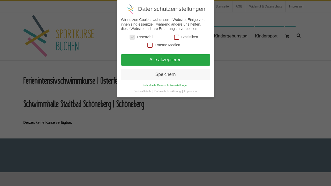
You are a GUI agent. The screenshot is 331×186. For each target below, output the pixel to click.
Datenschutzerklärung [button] (168, 89)
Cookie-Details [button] (142, 89)
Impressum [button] (191, 89)
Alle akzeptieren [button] (165, 57)
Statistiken (186, 35)
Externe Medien (163, 43)
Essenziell (141, 35)
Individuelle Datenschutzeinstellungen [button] (165, 83)
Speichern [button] (165, 72)
